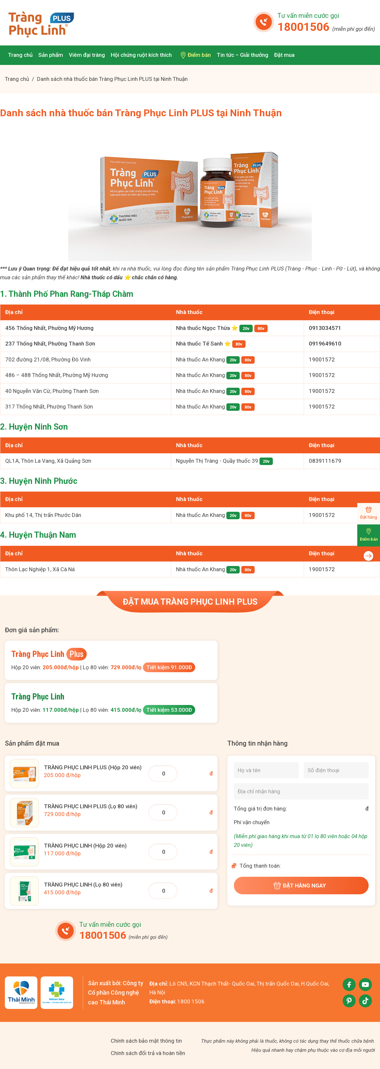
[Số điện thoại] (336, 770)
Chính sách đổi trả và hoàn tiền (148, 1053)
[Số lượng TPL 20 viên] (163, 852)
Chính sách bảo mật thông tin (146, 1041)
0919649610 (325, 343)
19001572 (322, 359)
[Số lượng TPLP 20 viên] (163, 773)
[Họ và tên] (266, 770)
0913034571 (325, 328)
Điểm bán (369, 539)
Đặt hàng (368, 517)
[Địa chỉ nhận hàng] (301, 791)
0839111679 (325, 461)
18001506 (326, 27)
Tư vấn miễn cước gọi (308, 15)
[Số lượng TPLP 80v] (163, 812)
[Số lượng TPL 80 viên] (163, 891)
